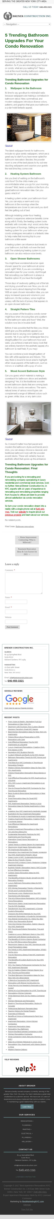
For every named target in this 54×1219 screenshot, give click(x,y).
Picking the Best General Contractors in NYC (25, 1032)
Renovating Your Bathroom (18, 1029)
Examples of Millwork (16, 1014)
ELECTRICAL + (27, 1133)
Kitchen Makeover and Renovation (21, 1001)
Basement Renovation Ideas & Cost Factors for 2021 (27, 551)
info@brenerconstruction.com (21, 678)
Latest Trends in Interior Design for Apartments (26, 845)
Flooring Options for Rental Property (22, 1011)
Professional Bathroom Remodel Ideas (22, 1008)
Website (8, 617)
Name (8, 597)
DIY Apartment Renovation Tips (20, 850)
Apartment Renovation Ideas (19, 1026)
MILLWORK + (27, 1142)
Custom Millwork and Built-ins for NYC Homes (26, 755)
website (22, 512)
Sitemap (27, 1205)
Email (8, 607)
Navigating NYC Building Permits (21, 752)
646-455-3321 (16, 680)
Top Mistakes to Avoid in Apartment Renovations (27, 816)
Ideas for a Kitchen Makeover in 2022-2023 (25, 1042)
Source (9, 145)
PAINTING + (27, 1129)
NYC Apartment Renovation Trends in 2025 (24, 804)
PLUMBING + (27, 1137)
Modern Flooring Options (17, 1049)
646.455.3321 (45, 7)
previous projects (13, 515)
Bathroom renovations (25, 526)
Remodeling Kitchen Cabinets (19, 993)
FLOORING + (27, 1125)
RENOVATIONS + (27, 1121)
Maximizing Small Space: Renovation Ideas (24, 847)
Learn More (27, 1107)
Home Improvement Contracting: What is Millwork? (27, 540)
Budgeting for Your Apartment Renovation (24, 814)
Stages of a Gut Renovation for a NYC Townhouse (27, 991)
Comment (10, 570)
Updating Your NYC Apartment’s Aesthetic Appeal (27, 811)
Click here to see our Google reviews (18, 708)
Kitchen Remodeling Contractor (20, 1034)
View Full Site (27, 1209)
